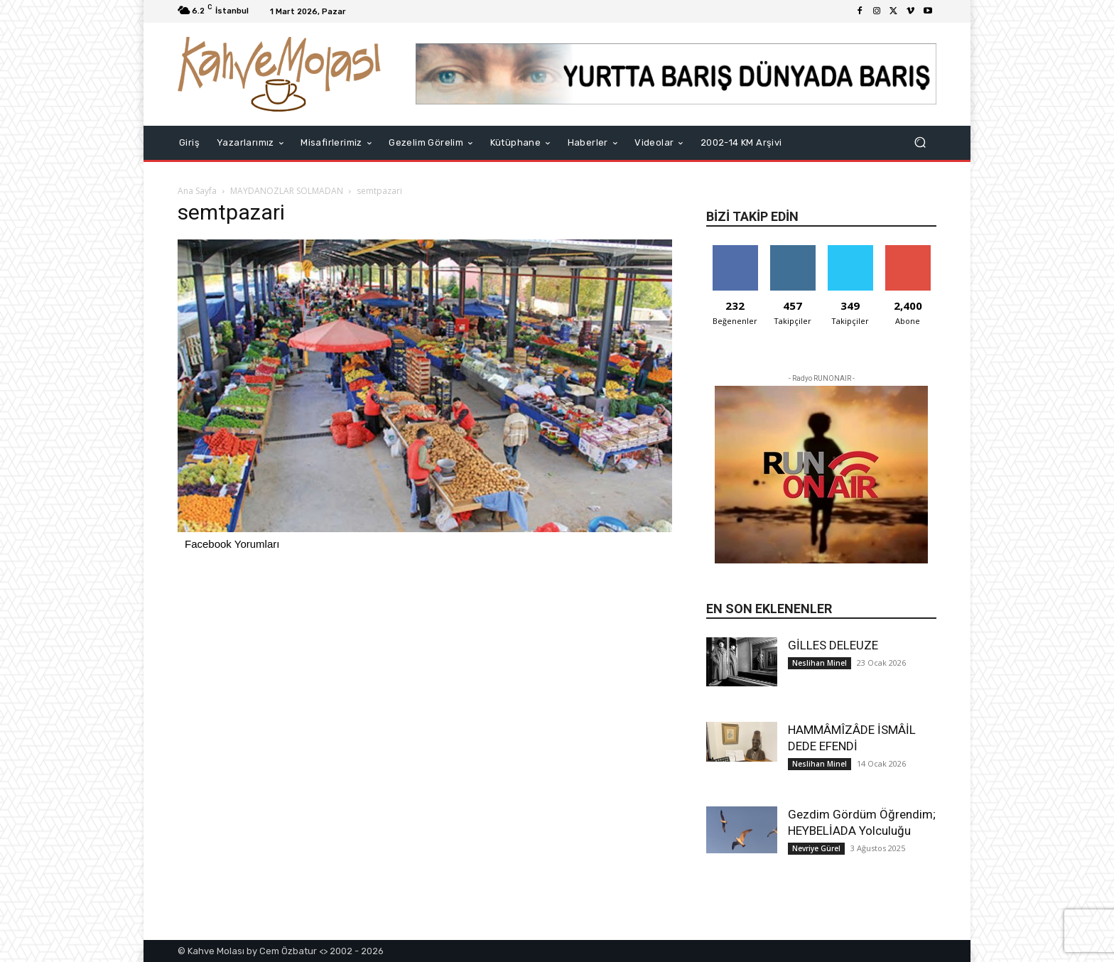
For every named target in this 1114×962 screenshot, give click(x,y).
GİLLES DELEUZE (833, 645)
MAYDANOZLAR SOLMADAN (286, 191)
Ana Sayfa (197, 191)
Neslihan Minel (819, 663)
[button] (919, 142)
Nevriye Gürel (816, 848)
